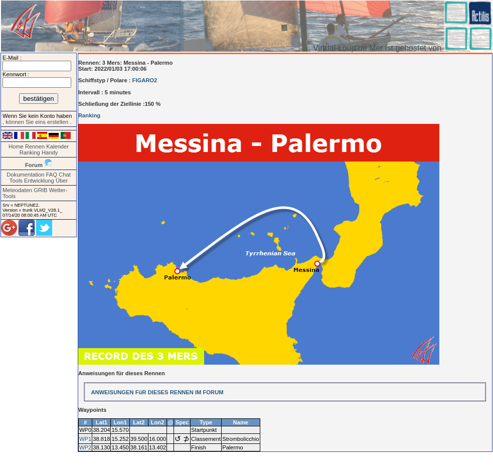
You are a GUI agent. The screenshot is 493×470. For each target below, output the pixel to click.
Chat (65, 175)
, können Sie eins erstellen (36, 122)
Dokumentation (25, 175)
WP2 (85, 447)
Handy (50, 152)
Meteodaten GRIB (25, 190)
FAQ (51, 175)
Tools (16, 181)
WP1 (85, 439)
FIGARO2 (144, 80)
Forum (34, 165)
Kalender (57, 146)
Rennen (35, 146)
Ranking (30, 152)
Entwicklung (39, 181)
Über (62, 181)
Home (16, 146)
